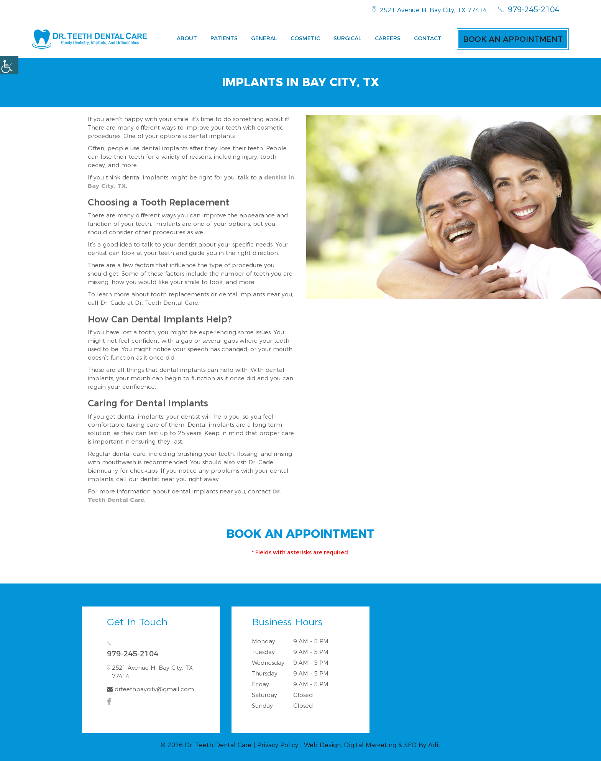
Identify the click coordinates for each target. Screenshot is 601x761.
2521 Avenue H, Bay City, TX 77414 (429, 9)
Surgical (347, 38)
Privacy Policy (277, 745)
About (187, 38)
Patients (224, 38)
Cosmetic (305, 38)
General (264, 38)
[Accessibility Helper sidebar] (9, 65)
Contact (428, 38)
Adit (434, 745)
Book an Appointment (513, 39)
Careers (388, 38)
